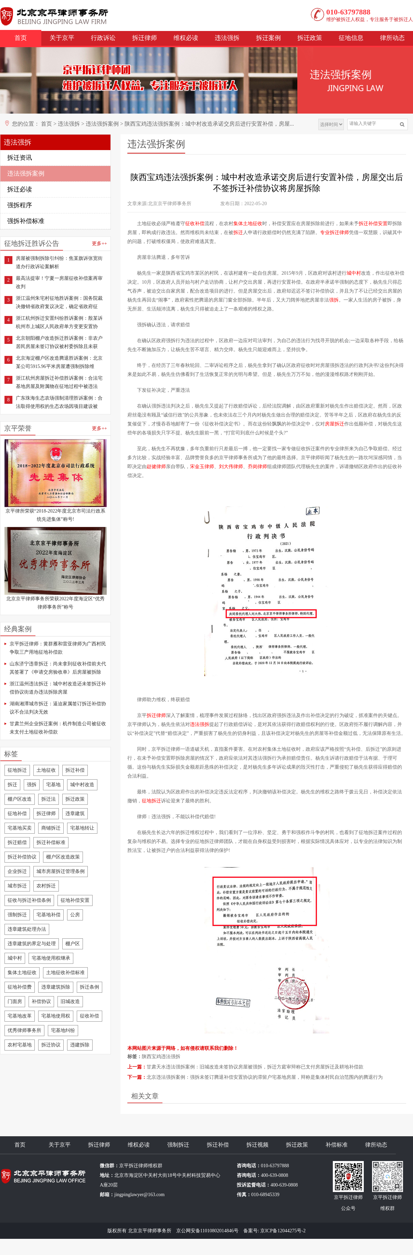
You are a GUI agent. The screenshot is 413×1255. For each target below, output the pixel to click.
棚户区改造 (20, 799)
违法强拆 (227, 37)
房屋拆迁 (334, 423)
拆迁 (12, 784)
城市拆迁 (17, 885)
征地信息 (351, 37)
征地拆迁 (17, 770)
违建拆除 (79, 1044)
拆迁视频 (257, 1145)
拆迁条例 (89, 987)
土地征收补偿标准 (65, 972)
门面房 (15, 1001)
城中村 (15, 958)
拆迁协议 (51, 1044)
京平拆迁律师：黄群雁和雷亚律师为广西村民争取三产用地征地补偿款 (58, 648)
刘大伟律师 (231, 466)
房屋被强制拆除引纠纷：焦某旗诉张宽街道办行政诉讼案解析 (59, 262)
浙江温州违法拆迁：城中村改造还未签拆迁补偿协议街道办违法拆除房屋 (58, 688)
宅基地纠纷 (63, 1030)
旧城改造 (70, 1001)
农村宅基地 (20, 1044)
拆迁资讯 (19, 157)
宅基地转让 (82, 828)
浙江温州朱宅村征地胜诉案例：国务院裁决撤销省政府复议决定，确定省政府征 (59, 302)
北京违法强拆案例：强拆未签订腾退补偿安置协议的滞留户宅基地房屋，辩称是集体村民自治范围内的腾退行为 (265, 1077)
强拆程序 (19, 205)
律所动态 (392, 37)
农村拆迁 (46, 885)
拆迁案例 (268, 37)
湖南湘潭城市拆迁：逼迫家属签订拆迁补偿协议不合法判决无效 (58, 708)
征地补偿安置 (75, 900)
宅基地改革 (20, 1016)
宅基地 (53, 784)
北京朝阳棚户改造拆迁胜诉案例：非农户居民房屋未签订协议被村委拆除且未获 (59, 342)
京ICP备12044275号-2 (282, 1230)
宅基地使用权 (55, 1016)
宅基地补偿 (48, 914)
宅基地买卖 (20, 828)
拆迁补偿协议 (22, 856)
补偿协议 (41, 1001)
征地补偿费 (20, 987)
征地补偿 (17, 813)
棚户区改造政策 (63, 856)
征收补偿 (89, 1016)
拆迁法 (48, 799)
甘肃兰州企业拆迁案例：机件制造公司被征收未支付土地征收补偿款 (58, 728)
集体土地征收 (22, 972)
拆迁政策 (309, 37)
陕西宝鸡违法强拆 (161, 1056)
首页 (20, 37)
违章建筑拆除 (55, 987)
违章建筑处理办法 (27, 929)
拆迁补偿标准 (50, 842)
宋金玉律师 (202, 466)
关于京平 (62, 37)
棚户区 (72, 943)
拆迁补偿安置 (373, 223)
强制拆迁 (17, 914)
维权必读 (185, 37)
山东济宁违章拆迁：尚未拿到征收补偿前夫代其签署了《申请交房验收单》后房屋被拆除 (58, 668)
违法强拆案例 (102, 124)
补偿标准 (337, 1145)
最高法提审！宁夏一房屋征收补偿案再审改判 (59, 282)
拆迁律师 (144, 37)
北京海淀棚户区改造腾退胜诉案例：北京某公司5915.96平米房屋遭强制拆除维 (59, 362)
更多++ (99, 243)
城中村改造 (82, 784)
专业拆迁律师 (334, 232)
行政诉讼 (103, 37)
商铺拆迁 (51, 828)
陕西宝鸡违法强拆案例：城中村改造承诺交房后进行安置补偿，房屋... (209, 124)
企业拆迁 (17, 871)
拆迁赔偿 (17, 842)
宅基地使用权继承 (51, 958)
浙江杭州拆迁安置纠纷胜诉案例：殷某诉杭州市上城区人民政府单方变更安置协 (59, 322)
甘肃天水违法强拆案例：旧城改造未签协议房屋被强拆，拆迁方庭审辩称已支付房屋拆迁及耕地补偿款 (255, 1066)
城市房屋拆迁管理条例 (60, 871)
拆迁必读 (19, 189)
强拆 (31, 784)
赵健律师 (156, 466)
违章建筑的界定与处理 (32, 943)
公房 (75, 914)
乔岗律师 (257, 466)
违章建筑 (75, 813)
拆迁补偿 (75, 770)
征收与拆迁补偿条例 (29, 900)
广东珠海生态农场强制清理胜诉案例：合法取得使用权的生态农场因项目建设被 (59, 402)
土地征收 (46, 770)
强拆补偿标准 (25, 221)
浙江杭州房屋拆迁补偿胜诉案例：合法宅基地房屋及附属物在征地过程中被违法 (59, 382)
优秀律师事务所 (24, 1030)
